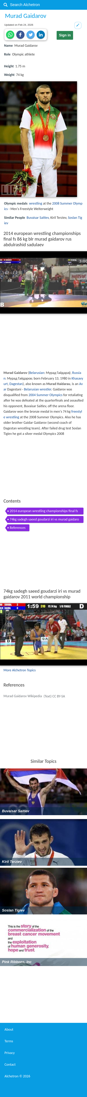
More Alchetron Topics (20, 670)
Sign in (65, 35)
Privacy (10, 1053)
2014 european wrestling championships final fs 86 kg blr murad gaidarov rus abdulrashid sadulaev (44, 511)
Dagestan (16, 384)
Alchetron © (17, 1076)
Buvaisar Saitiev (38, 217)
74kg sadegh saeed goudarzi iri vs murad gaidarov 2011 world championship (44, 520)
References (17, 528)
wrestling (35, 203)
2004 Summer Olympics (46, 395)
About (9, 1029)
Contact (10, 1064)
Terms (9, 1041)
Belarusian (36, 373)
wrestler (45, 389)
